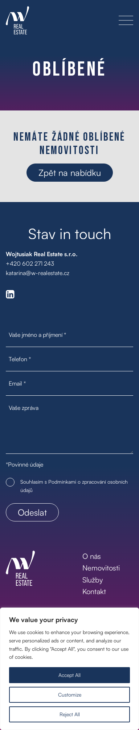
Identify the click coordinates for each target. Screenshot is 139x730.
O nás (91, 556)
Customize (69, 694)
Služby (92, 579)
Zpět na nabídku (69, 172)
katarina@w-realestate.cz (37, 273)
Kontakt (94, 591)
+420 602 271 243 (30, 263)
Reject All (70, 714)
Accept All (69, 675)
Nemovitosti (101, 567)
